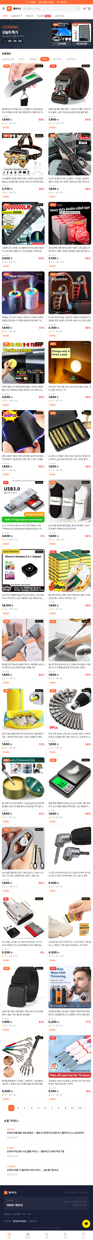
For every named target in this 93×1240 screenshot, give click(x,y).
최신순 (21, 59)
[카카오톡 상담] (86, 1224)
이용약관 (7, 1221)
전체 (5, 16)
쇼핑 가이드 (59, 16)
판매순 (44, 59)
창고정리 (44, 16)
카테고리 (29, 16)
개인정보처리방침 (19, 1221)
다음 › (80, 1108)
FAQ (24, 1214)
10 (72, 1108)
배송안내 (7, 1214)
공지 (29, 1214)
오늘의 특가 (16, 16)
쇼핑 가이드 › (11, 1121)
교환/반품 (16, 1214)
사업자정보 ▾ (33, 1221)
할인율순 (33, 59)
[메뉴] (4, 9)
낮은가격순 (57, 59)
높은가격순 (71, 59)
